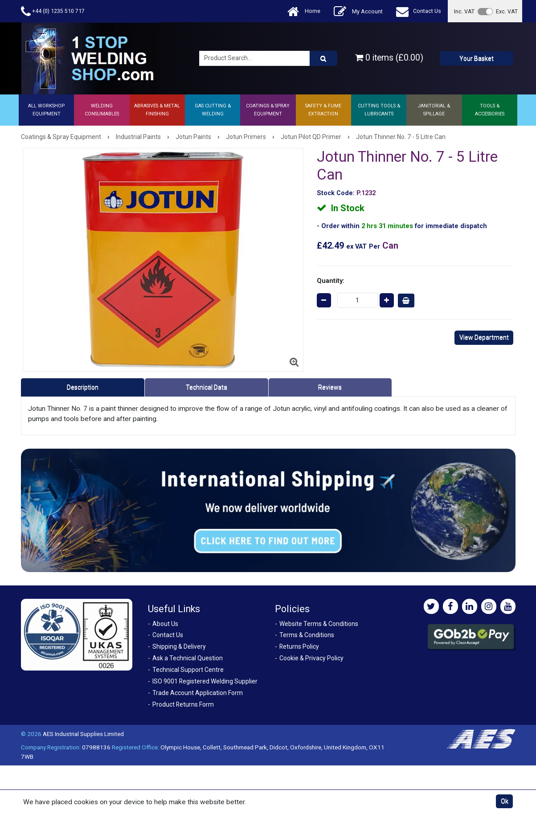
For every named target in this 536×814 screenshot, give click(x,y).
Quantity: (330, 281)
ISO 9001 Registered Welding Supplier (205, 681)
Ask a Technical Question (187, 658)
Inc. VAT (464, 11)
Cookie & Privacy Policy (311, 658)
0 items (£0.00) (389, 58)
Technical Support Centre (188, 669)
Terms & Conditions (306, 634)
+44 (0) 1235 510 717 (53, 11)
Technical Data (206, 387)
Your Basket (476, 58)
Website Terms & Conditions (318, 623)
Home (303, 11)
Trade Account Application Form (197, 692)
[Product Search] (323, 58)
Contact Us (418, 11)
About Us (165, 623)
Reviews (330, 387)
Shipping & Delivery (179, 646)
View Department (484, 337)
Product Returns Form (183, 704)
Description (82, 387)
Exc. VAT (507, 11)
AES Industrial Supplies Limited (83, 733)
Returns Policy (299, 646)
